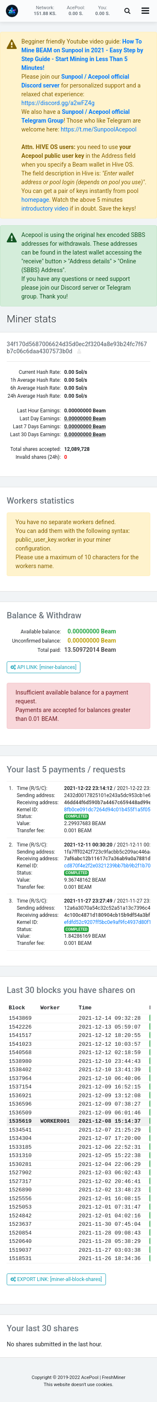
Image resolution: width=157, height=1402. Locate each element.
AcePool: (76, 10)
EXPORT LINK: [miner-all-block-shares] (56, 1279)
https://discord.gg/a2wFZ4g (58, 103)
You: (102, 10)
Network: (44, 10)
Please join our (41, 76)
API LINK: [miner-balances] (43, 667)
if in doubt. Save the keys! (102, 208)
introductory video (44, 208)
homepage (35, 199)
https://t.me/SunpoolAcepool (98, 129)
